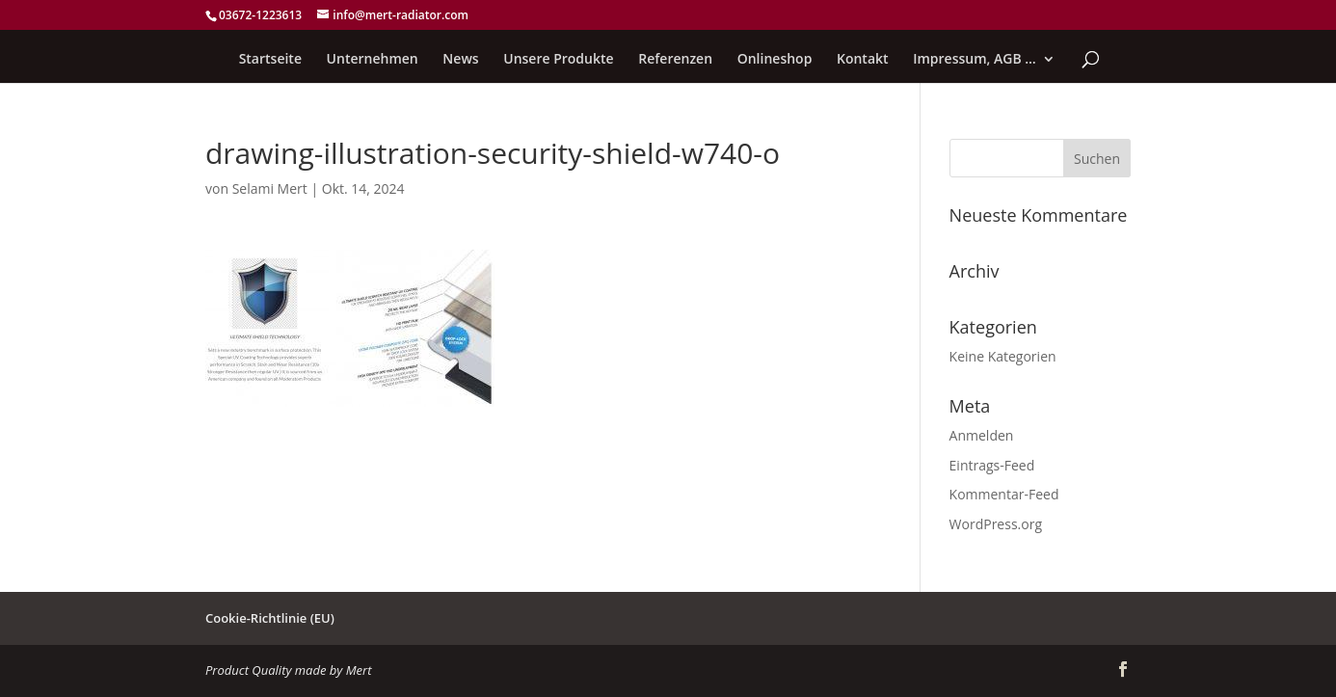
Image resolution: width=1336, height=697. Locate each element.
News (460, 59)
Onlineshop (775, 59)
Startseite (270, 59)
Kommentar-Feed (1004, 494)
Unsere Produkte (558, 59)
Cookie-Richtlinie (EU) (269, 618)
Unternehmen (372, 59)
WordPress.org (995, 524)
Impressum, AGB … (974, 59)
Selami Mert (269, 188)
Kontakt (863, 59)
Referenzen (675, 59)
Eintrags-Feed (992, 465)
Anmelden (981, 435)
